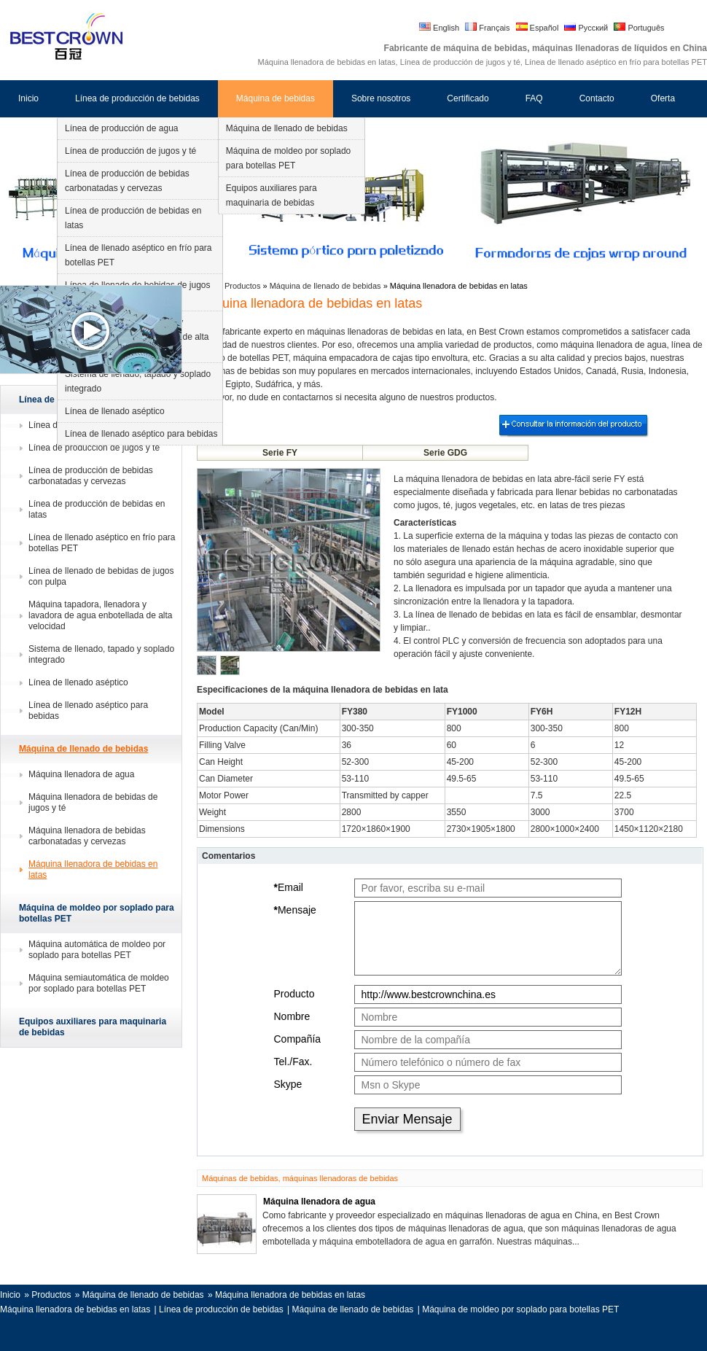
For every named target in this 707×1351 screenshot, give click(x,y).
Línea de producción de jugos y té (130, 151)
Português (639, 27)
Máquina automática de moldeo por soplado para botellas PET (96, 949)
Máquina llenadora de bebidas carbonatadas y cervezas (87, 835)
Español (537, 27)
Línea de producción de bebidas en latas (133, 218)
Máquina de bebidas (275, 98)
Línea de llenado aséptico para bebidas (141, 434)
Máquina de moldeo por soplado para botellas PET (288, 158)
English (439, 27)
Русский (586, 27)
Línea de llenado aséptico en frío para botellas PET (138, 255)
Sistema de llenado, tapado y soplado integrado (138, 381)
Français (487, 27)
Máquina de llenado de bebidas (287, 128)
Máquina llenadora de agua (81, 774)
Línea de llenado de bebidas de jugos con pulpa (101, 576)
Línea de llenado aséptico (115, 411)
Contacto (596, 98)
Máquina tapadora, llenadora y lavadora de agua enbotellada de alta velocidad (100, 615)
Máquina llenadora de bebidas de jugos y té (92, 802)
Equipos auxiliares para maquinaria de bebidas (271, 195)
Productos (243, 285)
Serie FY (279, 453)
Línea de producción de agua (121, 128)
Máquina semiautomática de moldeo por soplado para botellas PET (98, 983)
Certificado (467, 98)
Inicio (28, 98)
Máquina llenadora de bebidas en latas (92, 869)
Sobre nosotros (380, 98)
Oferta (663, 98)
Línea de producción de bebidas (137, 98)
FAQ (534, 98)
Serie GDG (445, 453)
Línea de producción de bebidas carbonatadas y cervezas (127, 180)
